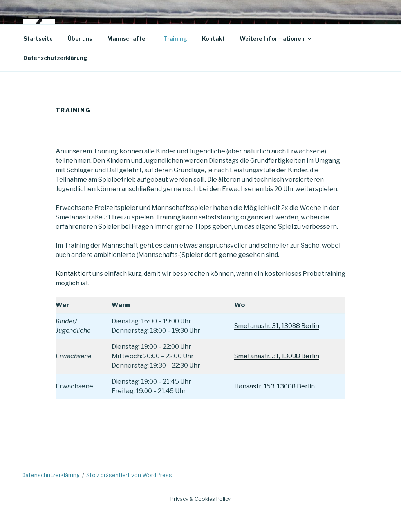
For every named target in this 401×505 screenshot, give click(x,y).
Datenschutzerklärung (55, 58)
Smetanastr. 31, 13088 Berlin (276, 326)
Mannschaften (128, 38)
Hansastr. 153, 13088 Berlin (274, 386)
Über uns (80, 38)
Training (175, 38)
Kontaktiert (74, 273)
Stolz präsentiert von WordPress (129, 475)
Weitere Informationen (276, 38)
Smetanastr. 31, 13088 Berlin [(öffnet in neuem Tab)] (276, 356)
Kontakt (213, 38)
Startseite (38, 38)
